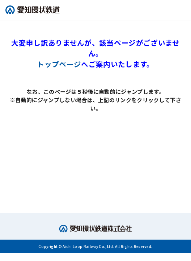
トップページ (59, 64)
